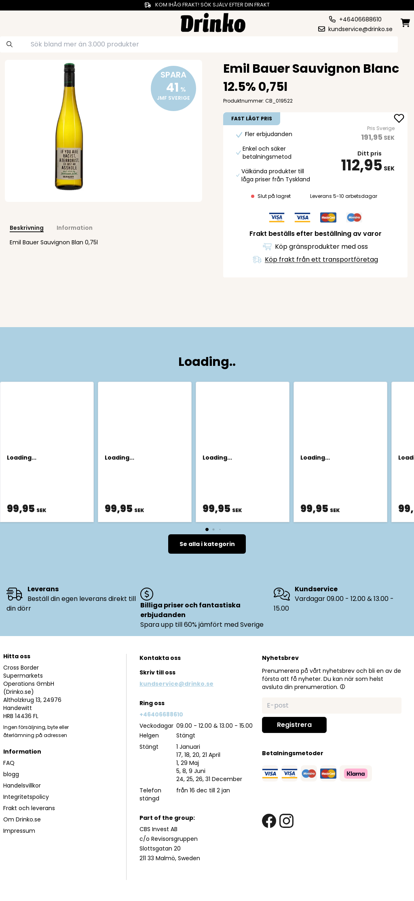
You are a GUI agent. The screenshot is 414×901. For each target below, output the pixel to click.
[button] (342, 686)
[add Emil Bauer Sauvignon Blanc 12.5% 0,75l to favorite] (399, 119)
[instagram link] (286, 821)
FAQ (9, 763)
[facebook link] (269, 821)
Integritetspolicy (26, 797)
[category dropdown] (25, 22)
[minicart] (406, 22)
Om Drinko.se (22, 819)
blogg (11, 774)
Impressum (19, 831)
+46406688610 (161, 714)
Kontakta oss (160, 658)
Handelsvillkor (22, 785)
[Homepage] (213, 21)
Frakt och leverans (29, 808)
